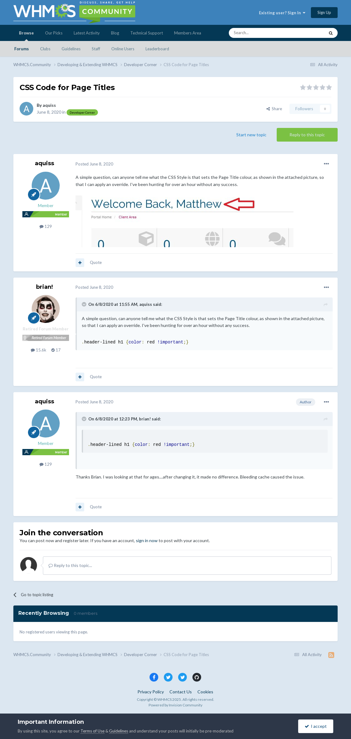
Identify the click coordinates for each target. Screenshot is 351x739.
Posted (94, 163)
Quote (96, 262)
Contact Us (180, 691)
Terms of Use (92, 730)
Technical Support (146, 32)
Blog (115, 32)
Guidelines (71, 48)
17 (56, 349)
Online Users (122, 48)
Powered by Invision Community (175, 705)
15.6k (38, 349)
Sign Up (324, 12)
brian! (44, 286)
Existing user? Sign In (282, 12)
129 (45, 226)
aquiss (49, 105)
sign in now (147, 540)
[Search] (262, 33)
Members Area (187, 32)
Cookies (205, 691)
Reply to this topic (307, 134)
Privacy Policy (150, 691)
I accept (316, 726)
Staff (96, 48)
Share (274, 108)
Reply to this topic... (70, 565)
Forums (21, 48)
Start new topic (251, 134)
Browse (26, 35)
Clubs (45, 48)
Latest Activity (87, 32)
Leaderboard (157, 48)
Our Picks (53, 32)
